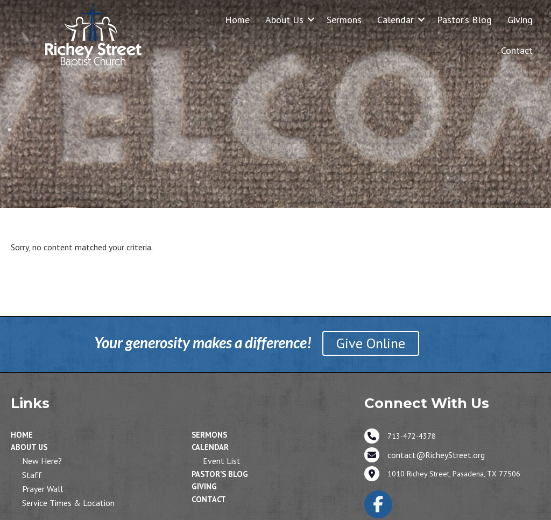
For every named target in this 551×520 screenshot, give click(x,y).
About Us (29, 447)
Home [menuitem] (237, 19)
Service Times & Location (68, 502)
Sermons (209, 435)
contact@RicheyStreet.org (436, 454)
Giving (204, 486)
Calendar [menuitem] (395, 19)
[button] (311, 19)
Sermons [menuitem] (344, 19)
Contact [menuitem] (517, 50)
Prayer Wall (42, 488)
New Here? (42, 460)
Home (22, 435)
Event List (222, 460)
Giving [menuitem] (520, 19)
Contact (209, 499)
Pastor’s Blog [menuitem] (464, 19)
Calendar (210, 447)
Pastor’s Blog (220, 474)
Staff (32, 474)
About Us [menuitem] (284, 19)
